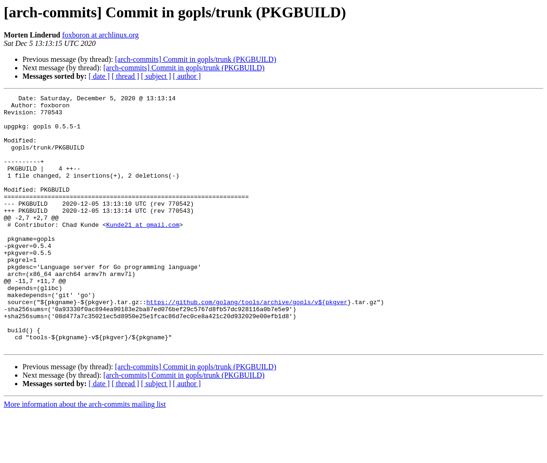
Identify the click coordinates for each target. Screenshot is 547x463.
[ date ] (99, 76)
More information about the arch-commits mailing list (85, 455)
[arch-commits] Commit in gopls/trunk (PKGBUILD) (195, 59)
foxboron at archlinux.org (100, 35)
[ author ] (187, 76)
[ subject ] (156, 76)
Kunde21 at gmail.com (142, 251)
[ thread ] (125, 76)
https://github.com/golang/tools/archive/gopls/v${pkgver (246, 344)
